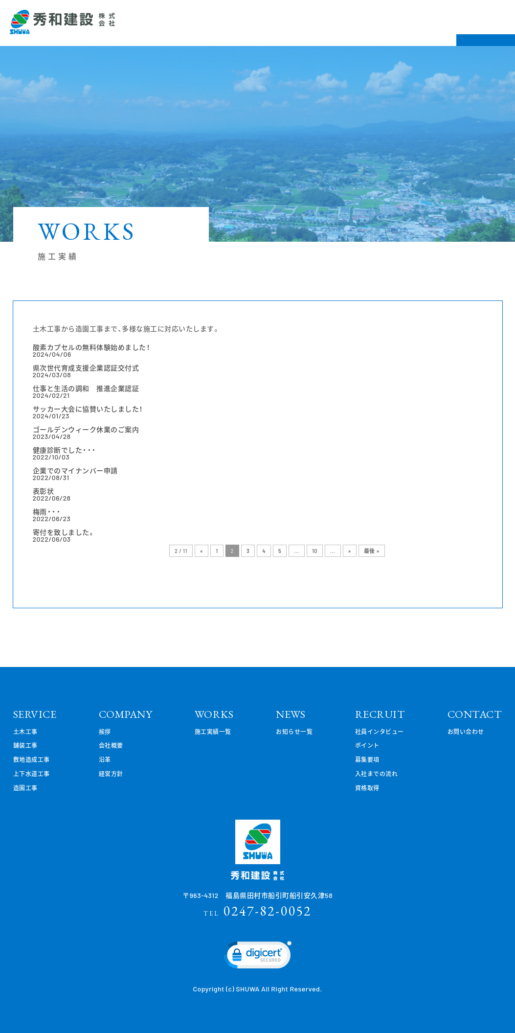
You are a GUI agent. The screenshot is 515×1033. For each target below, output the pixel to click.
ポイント (367, 745)
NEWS (290, 714)
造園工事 (25, 787)
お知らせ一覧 (294, 731)
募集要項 (367, 759)
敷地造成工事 (31, 759)
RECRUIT (380, 714)
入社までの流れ (376, 773)
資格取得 (367, 787)
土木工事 (25, 731)
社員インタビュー (379, 731)
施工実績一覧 (213, 731)
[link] (258, 957)
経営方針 (111, 773)
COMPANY (126, 714)
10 (314, 551)
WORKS (214, 714)
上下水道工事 (31, 773)
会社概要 (111, 745)
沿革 (105, 759)
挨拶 (105, 731)
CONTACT (475, 714)
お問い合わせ (466, 731)
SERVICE (35, 714)
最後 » (372, 551)
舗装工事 (25, 745)
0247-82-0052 (257, 910)
